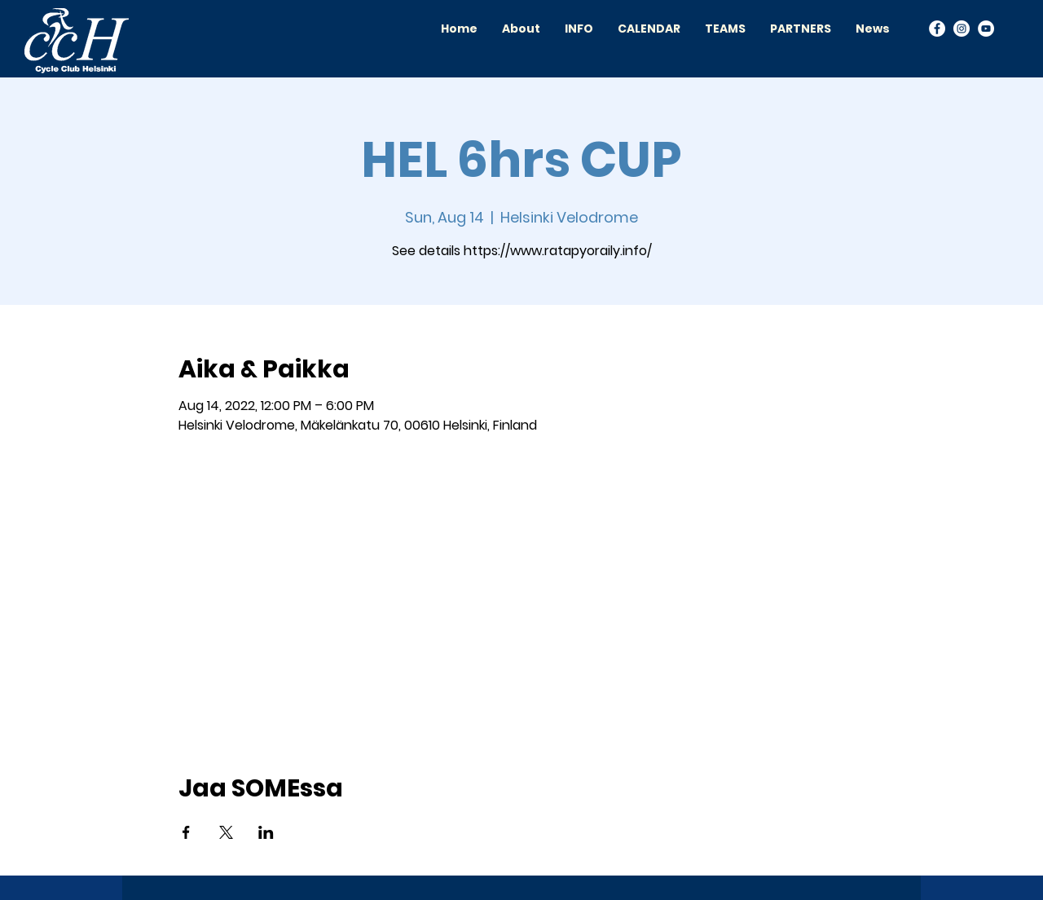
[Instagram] (961, 28)
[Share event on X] (226, 832)
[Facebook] (937, 28)
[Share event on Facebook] (186, 832)
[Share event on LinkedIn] (266, 832)
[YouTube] (986, 28)
